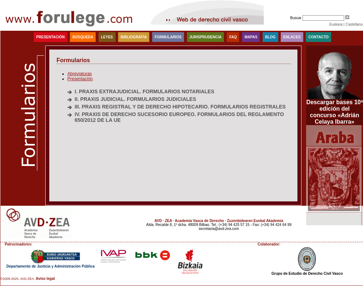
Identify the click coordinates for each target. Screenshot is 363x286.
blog (270, 37)
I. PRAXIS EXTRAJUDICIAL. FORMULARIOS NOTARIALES (144, 91)
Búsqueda (82, 37)
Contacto (318, 37)
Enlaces (292, 37)
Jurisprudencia (205, 37)
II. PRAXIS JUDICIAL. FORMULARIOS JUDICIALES (135, 99)
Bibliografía (134, 37)
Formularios (168, 37)
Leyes (107, 37)
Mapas (251, 37)
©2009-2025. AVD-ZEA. (17, 279)
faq (233, 37)
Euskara (336, 24)
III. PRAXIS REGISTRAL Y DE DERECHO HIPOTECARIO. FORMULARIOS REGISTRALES (180, 107)
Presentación (50, 37)
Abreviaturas (79, 73)
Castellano (354, 24)
